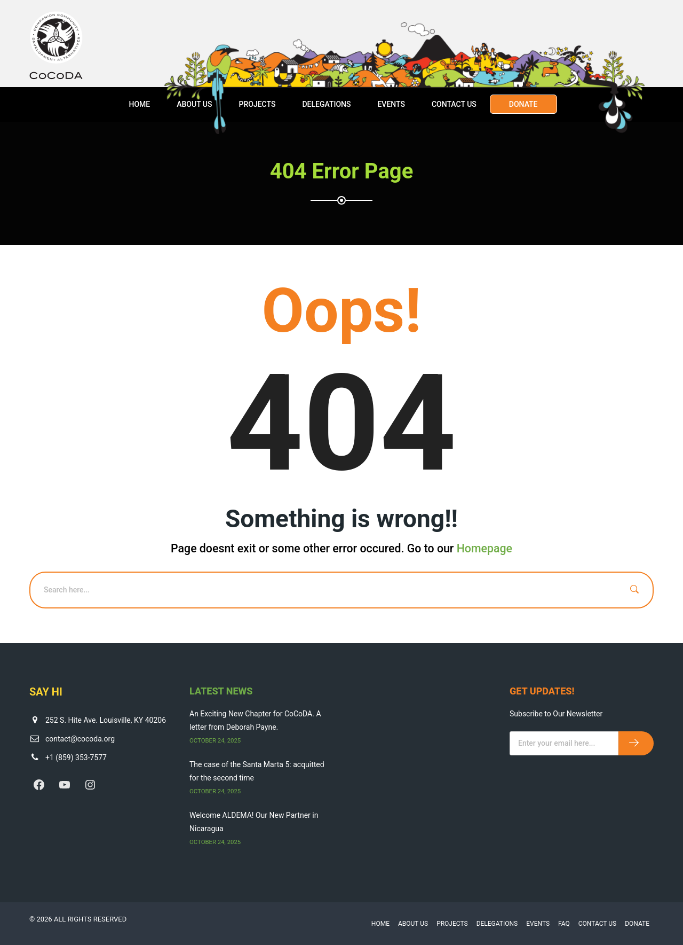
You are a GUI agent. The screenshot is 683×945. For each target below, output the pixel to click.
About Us (194, 104)
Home (139, 104)
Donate (523, 104)
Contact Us (454, 104)
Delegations (326, 104)
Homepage (484, 548)
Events (391, 104)
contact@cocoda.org (80, 739)
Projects (257, 104)
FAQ (564, 923)
